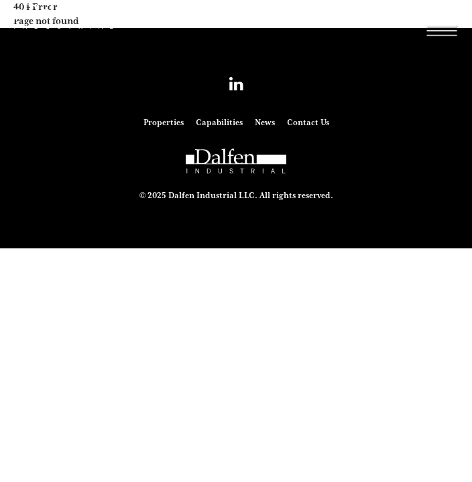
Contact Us (308, 122)
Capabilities (219, 122)
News (265, 122)
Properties (163, 122)
